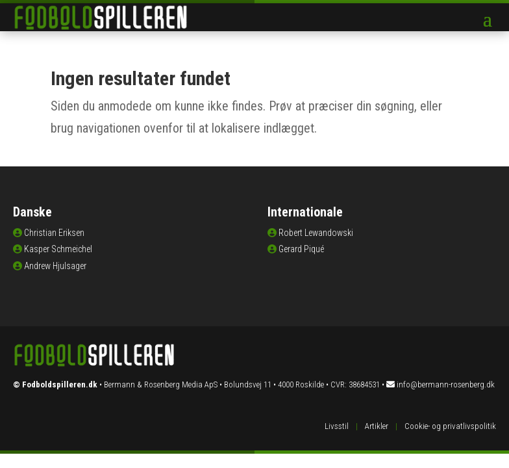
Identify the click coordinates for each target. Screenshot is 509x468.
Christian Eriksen (54, 233)
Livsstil (337, 426)
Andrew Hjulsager (55, 266)
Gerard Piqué (301, 249)
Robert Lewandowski (316, 233)
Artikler (376, 426)
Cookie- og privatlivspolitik (450, 426)
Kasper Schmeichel (58, 249)
